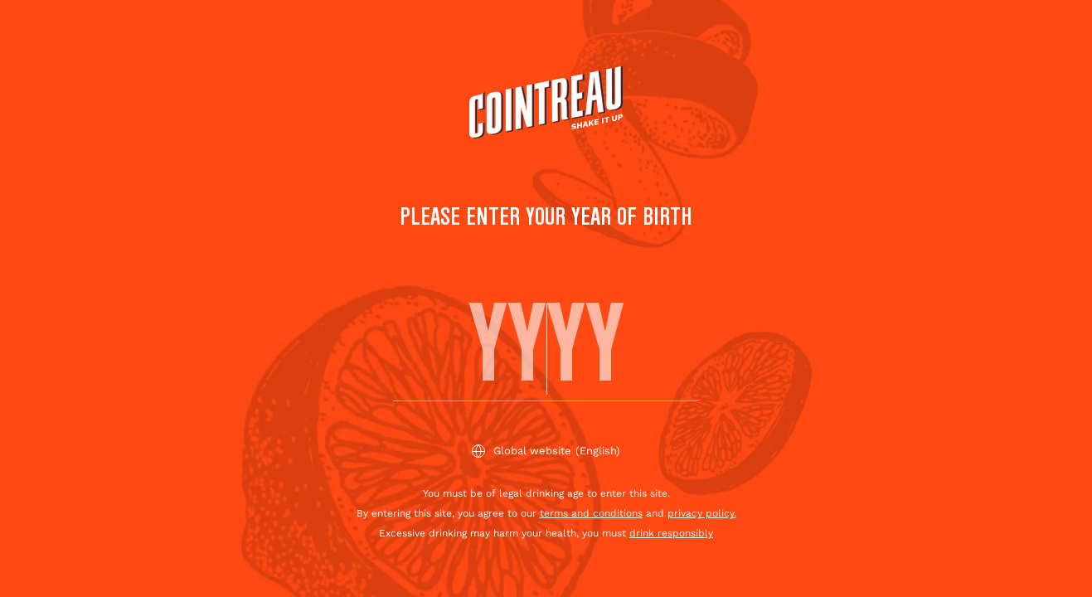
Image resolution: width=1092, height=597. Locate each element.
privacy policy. (701, 513)
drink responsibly (671, 533)
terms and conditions (591, 513)
